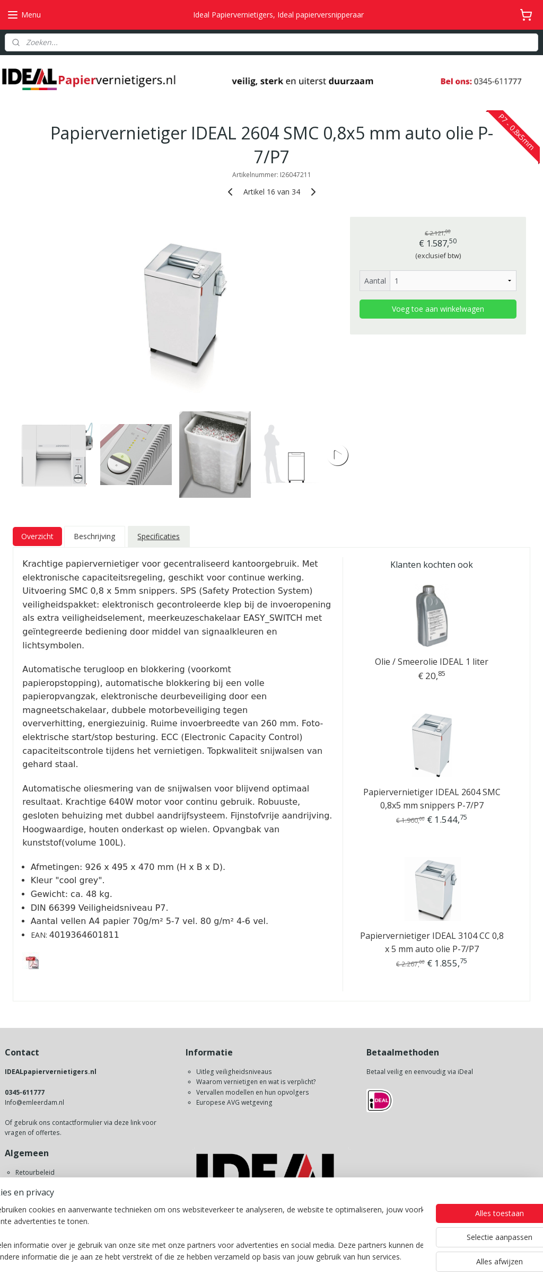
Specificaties (158, 536)
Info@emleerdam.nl (34, 1102)
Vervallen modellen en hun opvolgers (252, 1092)
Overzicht (37, 536)
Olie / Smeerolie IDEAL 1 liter (431, 662)
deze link (127, 1122)
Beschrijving (94, 536)
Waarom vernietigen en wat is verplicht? (256, 1081)
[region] (201, 1234)
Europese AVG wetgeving (234, 1102)
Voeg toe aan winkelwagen (438, 309)
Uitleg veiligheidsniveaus (234, 1071)
